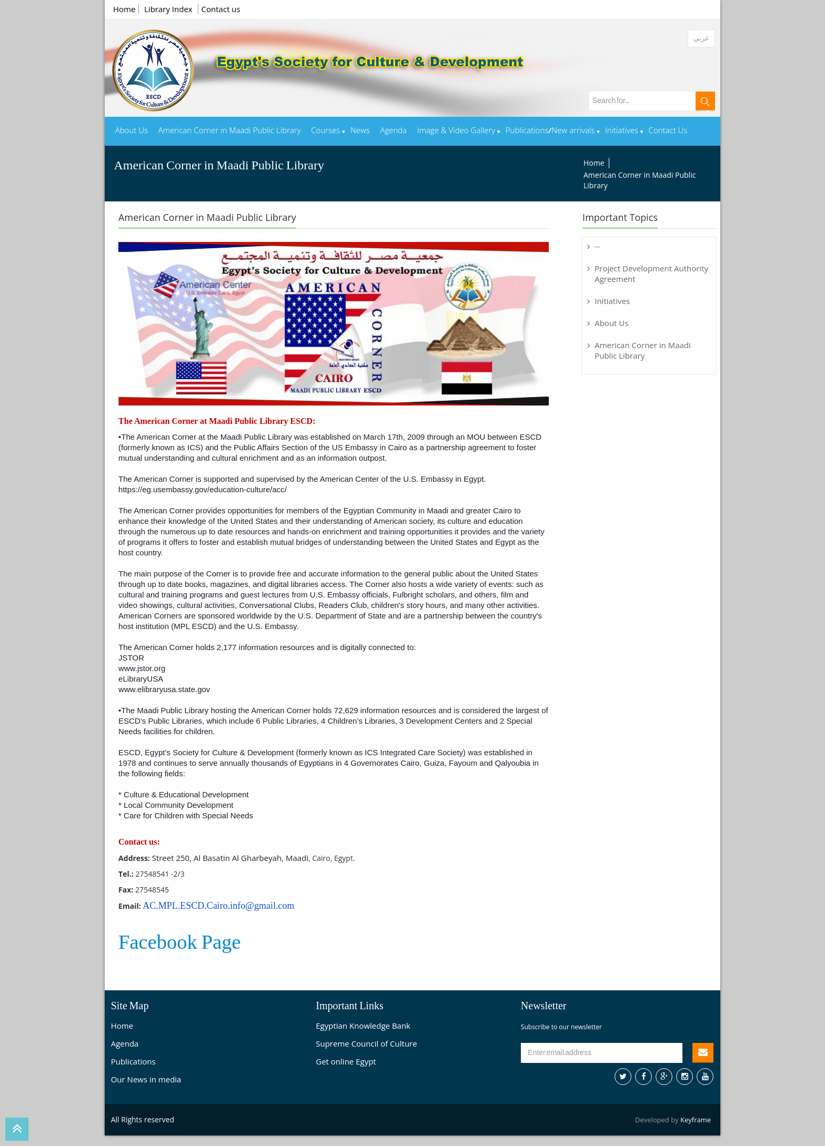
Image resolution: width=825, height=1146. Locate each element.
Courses (325, 131)
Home (124, 9)
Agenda (393, 131)
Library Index (169, 9)
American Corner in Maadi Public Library (229, 131)
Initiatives (621, 131)
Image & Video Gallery (456, 131)
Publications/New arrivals (550, 131)
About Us (131, 131)
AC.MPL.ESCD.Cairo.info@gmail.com (218, 905)
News (360, 131)
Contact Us (668, 131)
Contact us (221, 9)
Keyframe (695, 1119)
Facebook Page (179, 943)
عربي (701, 38)
